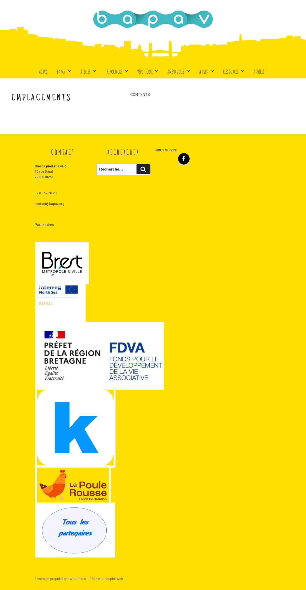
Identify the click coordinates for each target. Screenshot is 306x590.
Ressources (234, 71)
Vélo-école (148, 71)
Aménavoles (179, 71)
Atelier (88, 71)
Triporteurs (117, 71)
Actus (43, 71)
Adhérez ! (260, 71)
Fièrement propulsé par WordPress (61, 579)
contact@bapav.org (49, 204)
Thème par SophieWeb (106, 579)
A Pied (207, 71)
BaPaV (64, 71)
